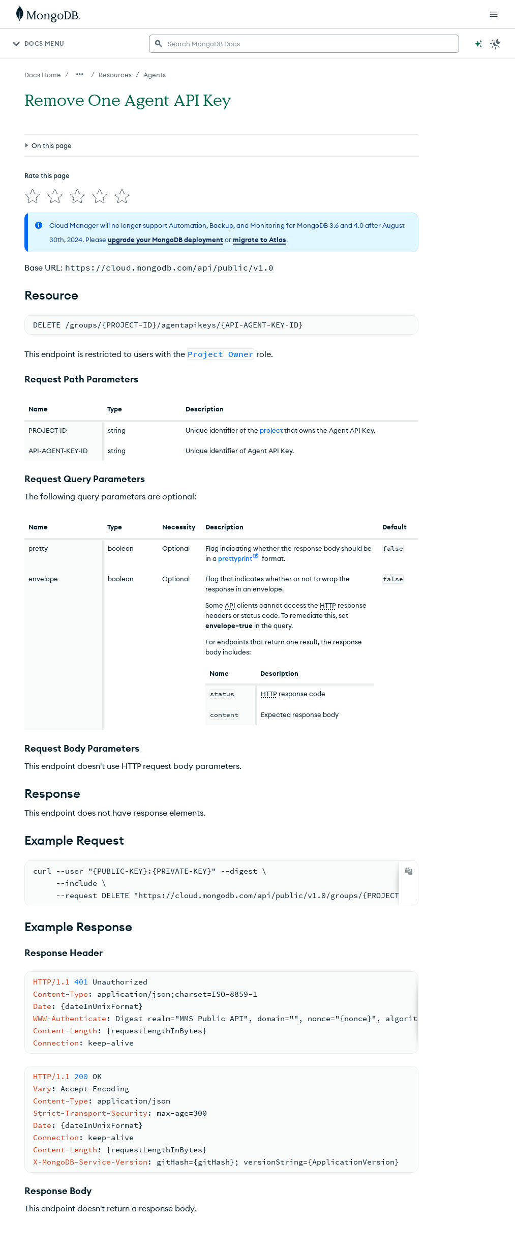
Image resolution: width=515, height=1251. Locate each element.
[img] (30, 194)
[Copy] (409, 867)
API (230, 601)
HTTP (328, 601)
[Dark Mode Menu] (496, 44)
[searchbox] (304, 44)
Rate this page (47, 175)
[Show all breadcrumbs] (80, 74)
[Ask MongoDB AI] (478, 44)
